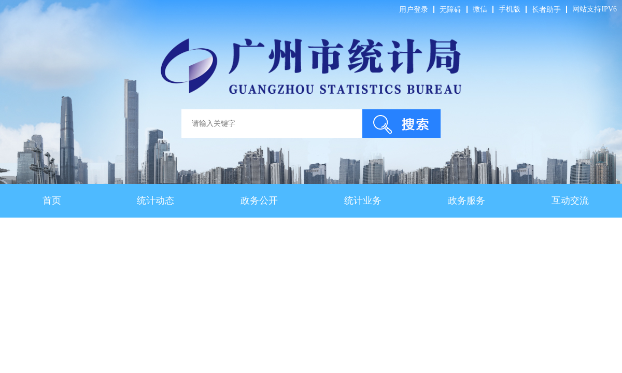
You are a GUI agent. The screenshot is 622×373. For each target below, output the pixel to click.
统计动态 (155, 200)
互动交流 (570, 200)
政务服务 (466, 200)
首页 (52, 200)
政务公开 (259, 200)
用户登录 (413, 9)
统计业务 (362, 200)
